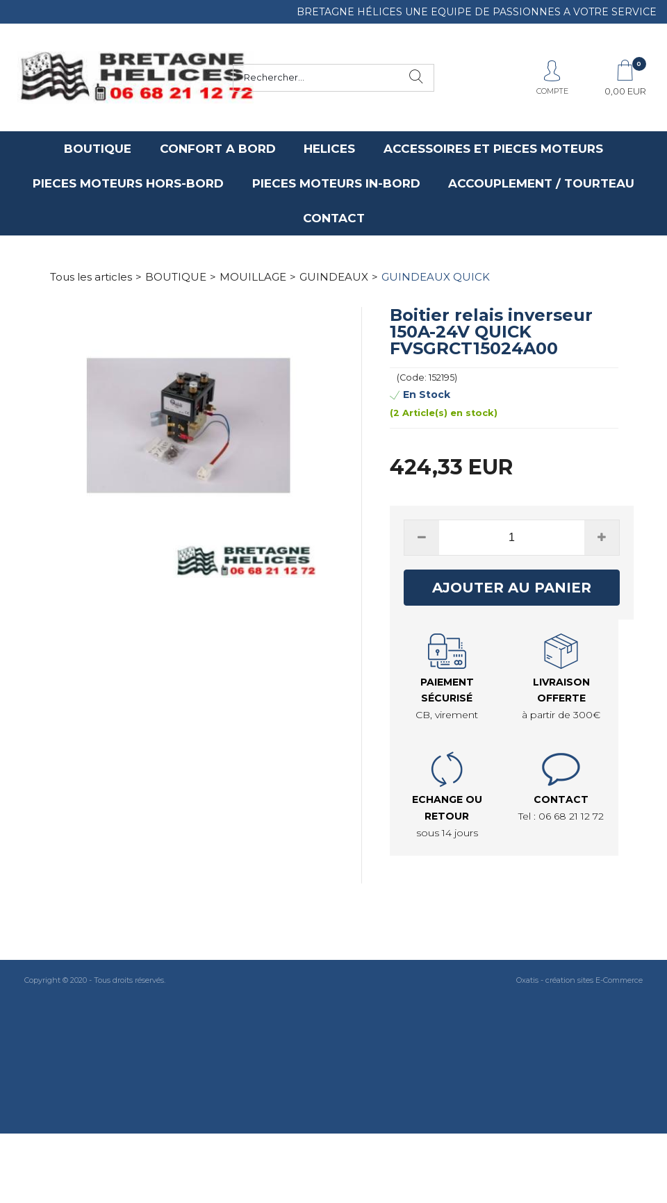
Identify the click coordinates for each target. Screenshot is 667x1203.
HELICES (329, 149)
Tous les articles (91, 276)
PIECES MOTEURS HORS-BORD (128, 183)
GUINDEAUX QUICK (435, 276)
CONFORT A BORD (218, 149)
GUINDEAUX (333, 276)
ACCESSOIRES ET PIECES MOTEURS (493, 149)
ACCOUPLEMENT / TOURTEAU (541, 183)
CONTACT (334, 218)
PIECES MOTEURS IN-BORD (336, 183)
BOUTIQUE (97, 149)
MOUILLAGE (253, 276)
